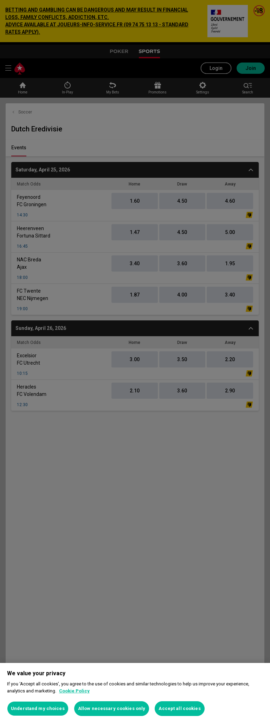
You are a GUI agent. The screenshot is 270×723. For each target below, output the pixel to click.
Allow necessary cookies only (112, 708)
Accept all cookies (179, 708)
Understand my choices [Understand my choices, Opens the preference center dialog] (38, 708)
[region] (135, 693)
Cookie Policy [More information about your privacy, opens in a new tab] (74, 690)
